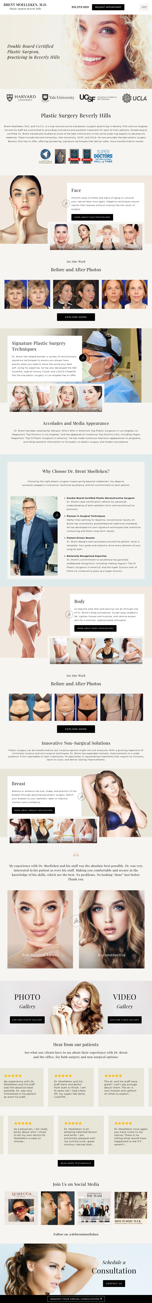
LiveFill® (67, 408)
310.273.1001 (80, 7)
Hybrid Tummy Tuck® (44, 407)
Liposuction (84, 660)
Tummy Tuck (61, 660)
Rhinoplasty (131, 246)
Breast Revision (86, 839)
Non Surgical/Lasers (40, 954)
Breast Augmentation (20, 839)
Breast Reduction (64, 839)
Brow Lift (107, 246)
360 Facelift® (21, 408)
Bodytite (131, 660)
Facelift (61, 246)
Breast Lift (42, 840)
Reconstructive (112, 954)
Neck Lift (84, 246)
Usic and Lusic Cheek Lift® (90, 407)
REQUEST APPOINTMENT (108, 7)
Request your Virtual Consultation (76, 1299)
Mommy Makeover (108, 660)
